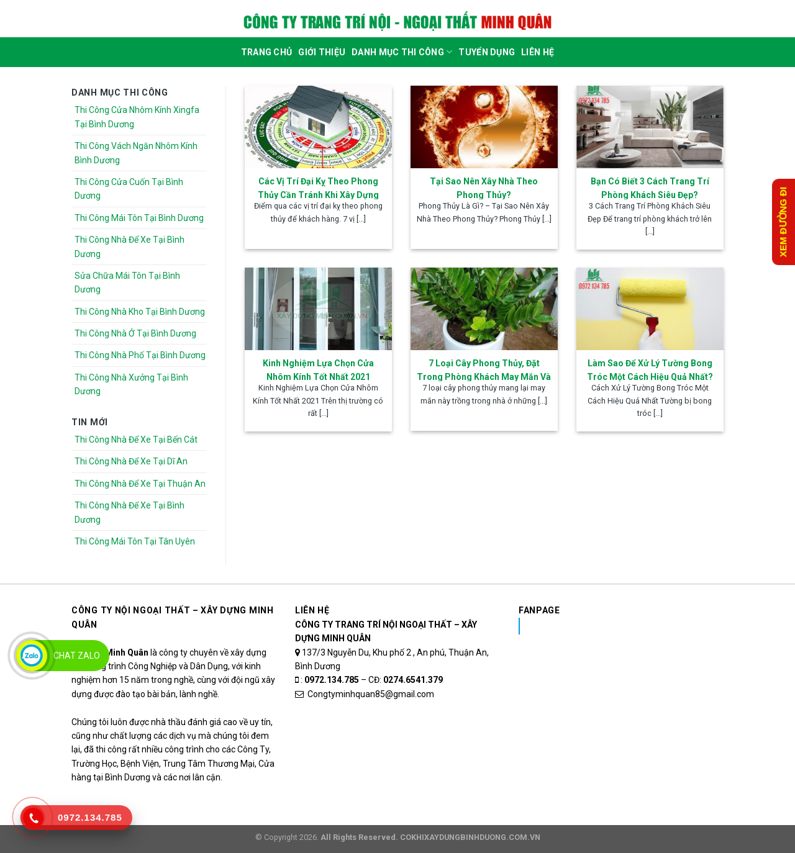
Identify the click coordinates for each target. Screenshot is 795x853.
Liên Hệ (537, 52)
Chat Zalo (76, 656)
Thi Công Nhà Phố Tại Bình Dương (140, 355)
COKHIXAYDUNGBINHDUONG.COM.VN (470, 837)
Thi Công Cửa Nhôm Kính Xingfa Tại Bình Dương (137, 117)
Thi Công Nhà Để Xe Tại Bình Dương (129, 246)
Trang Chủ (267, 52)
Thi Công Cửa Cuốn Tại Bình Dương (129, 189)
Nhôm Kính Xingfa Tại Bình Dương (617, 626)
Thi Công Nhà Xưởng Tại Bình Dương (131, 384)
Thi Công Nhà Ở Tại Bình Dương (135, 333)
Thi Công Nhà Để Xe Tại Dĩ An (131, 461)
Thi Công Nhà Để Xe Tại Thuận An (140, 484)
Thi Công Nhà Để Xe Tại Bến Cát (136, 440)
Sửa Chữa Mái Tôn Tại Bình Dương (127, 282)
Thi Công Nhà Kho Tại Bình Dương (140, 312)
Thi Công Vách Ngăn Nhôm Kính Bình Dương (136, 153)
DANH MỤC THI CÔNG (402, 52)
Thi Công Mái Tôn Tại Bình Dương (139, 218)
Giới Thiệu (321, 52)
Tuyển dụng (486, 52)
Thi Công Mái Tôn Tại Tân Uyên (135, 541)
